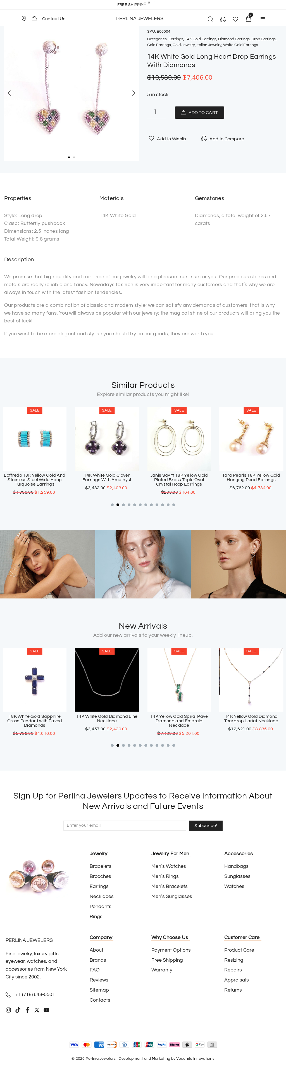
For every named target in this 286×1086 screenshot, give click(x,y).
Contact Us (53, 18)
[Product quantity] (156, 112)
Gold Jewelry (184, 45)
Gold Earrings (159, 45)
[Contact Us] (34, 18)
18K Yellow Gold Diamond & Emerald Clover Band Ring (34, 718)
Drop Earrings (263, 39)
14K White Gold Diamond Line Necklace (179, 718)
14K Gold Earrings (200, 39)
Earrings (175, 39)
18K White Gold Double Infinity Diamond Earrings (35, 477)
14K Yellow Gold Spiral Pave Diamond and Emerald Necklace (251, 720)
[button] (26, 18)
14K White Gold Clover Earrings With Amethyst (179, 477)
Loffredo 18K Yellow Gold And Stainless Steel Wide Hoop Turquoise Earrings (107, 480)
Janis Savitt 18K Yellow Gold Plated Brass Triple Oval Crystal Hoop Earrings (251, 480)
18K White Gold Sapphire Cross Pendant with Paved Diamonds (106, 720)
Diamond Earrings (234, 39)
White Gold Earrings (240, 45)
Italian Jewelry (209, 45)
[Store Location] (24, 19)
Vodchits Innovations (195, 1059)
